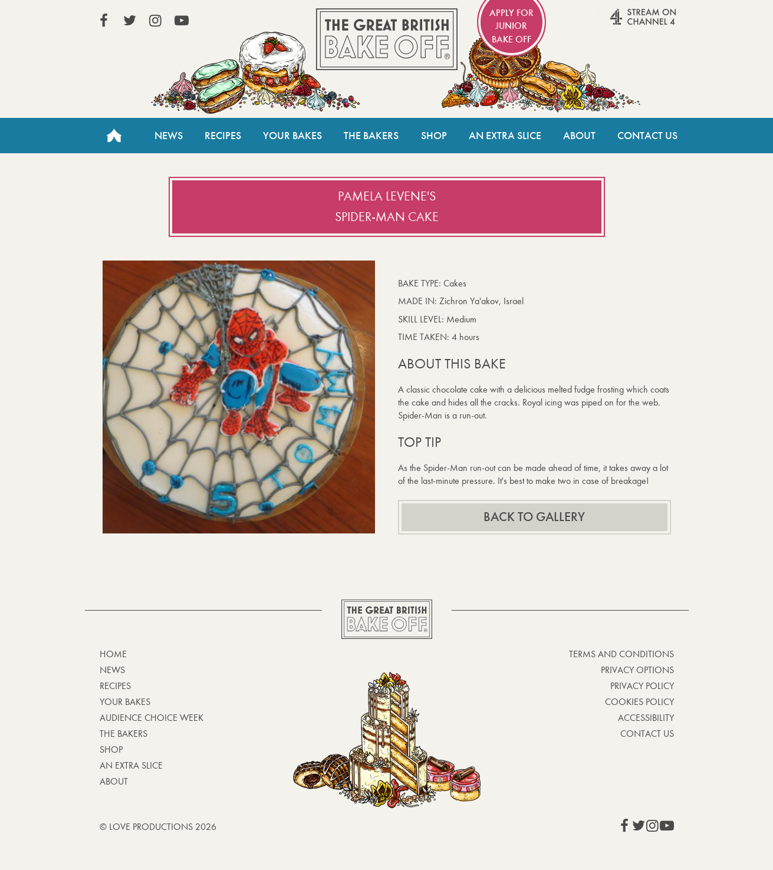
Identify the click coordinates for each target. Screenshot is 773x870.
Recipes (223, 135)
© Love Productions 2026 (158, 826)
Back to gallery (534, 517)
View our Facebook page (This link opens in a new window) (104, 21)
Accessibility (646, 717)
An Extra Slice (505, 135)
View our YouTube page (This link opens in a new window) (182, 21)
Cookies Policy (639, 701)
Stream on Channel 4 (620, 23)
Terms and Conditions (621, 654)
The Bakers (371, 135)
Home (114, 135)
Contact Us (647, 135)
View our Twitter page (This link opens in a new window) (130, 21)
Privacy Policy (642, 685)
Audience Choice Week (151, 717)
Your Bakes (292, 135)
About (579, 135)
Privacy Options (637, 669)
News (168, 135)
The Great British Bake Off (387, 39)
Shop (434, 135)
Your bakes (125, 701)
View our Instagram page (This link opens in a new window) (156, 21)
